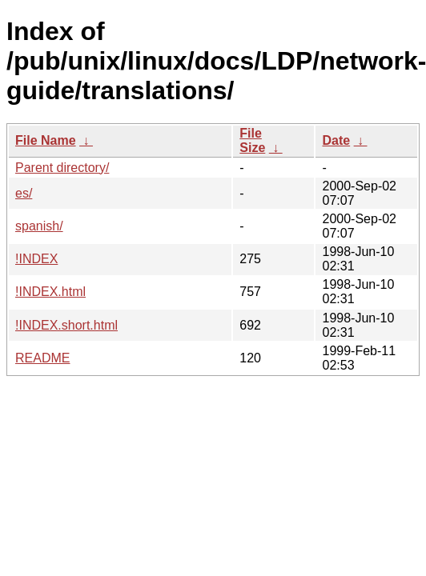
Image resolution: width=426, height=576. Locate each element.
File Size (252, 140)
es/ (23, 193)
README (42, 358)
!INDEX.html (50, 291)
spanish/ (39, 226)
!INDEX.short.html (66, 325)
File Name (45, 140)
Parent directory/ (62, 167)
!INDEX (36, 259)
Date (336, 140)
